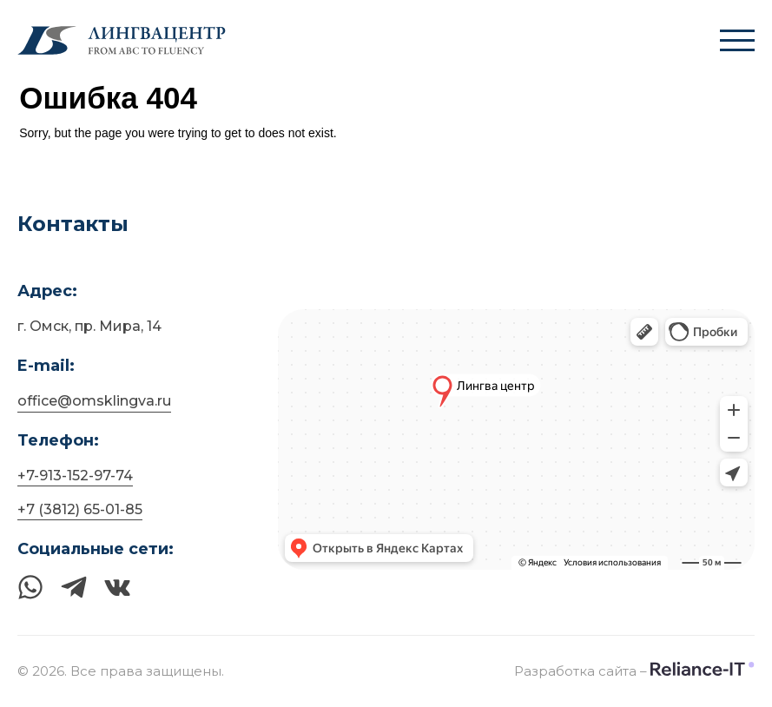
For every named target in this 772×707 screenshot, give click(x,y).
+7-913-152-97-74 (75, 475)
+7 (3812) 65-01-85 (79, 509)
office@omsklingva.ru (94, 401)
